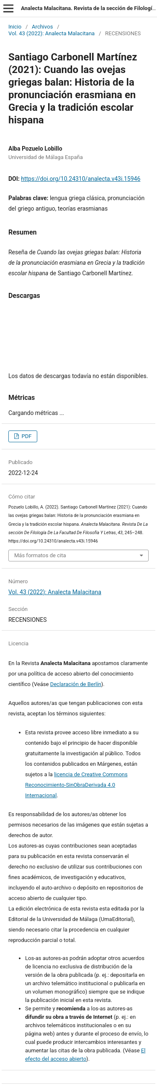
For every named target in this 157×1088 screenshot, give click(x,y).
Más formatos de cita (40, 555)
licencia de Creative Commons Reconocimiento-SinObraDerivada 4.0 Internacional (76, 784)
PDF (25, 436)
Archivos (42, 26)
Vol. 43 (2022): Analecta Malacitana (51, 33)
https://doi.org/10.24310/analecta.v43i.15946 (80, 178)
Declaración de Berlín (75, 684)
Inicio (14, 26)
